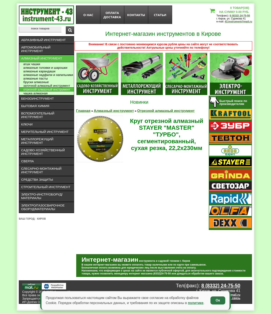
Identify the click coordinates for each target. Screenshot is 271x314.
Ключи (27, 124)
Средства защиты (37, 179)
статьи (160, 15)
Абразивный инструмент (43, 40)
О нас (88, 15)
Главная (83, 111)
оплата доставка (112, 15)
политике (195, 303)
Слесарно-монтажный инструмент (41, 170)
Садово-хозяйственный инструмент (43, 152)
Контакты (136, 15)
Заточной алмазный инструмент (46, 85)
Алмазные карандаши (39, 71)
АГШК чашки (31, 64)
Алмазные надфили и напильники (48, 75)
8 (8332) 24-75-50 (240, 15)
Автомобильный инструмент (36, 49)
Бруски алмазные (36, 82)
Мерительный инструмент (45, 132)
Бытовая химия (35, 106)
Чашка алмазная (35, 93)
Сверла (27, 161)
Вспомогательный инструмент (37, 115)
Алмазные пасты (35, 78)
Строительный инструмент (45, 187)
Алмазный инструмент (41, 58)
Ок (218, 300)
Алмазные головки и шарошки (45, 67)
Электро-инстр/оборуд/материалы (42, 196)
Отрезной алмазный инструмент (46, 89)
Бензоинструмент (37, 98)
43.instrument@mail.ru (238, 21)
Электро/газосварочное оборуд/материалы (43, 207)
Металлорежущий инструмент (37, 141)
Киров (41, 218)
